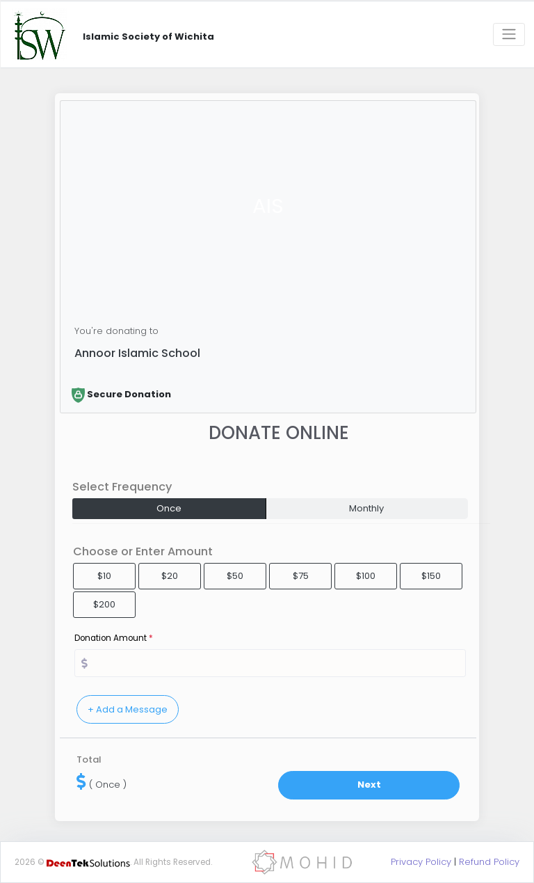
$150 (431, 575)
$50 (235, 575)
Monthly (366, 508)
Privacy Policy (421, 861)
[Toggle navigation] (509, 34)
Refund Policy (489, 861)
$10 (104, 575)
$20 (169, 575)
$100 (365, 575)
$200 (104, 604)
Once (168, 508)
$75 (301, 575)
